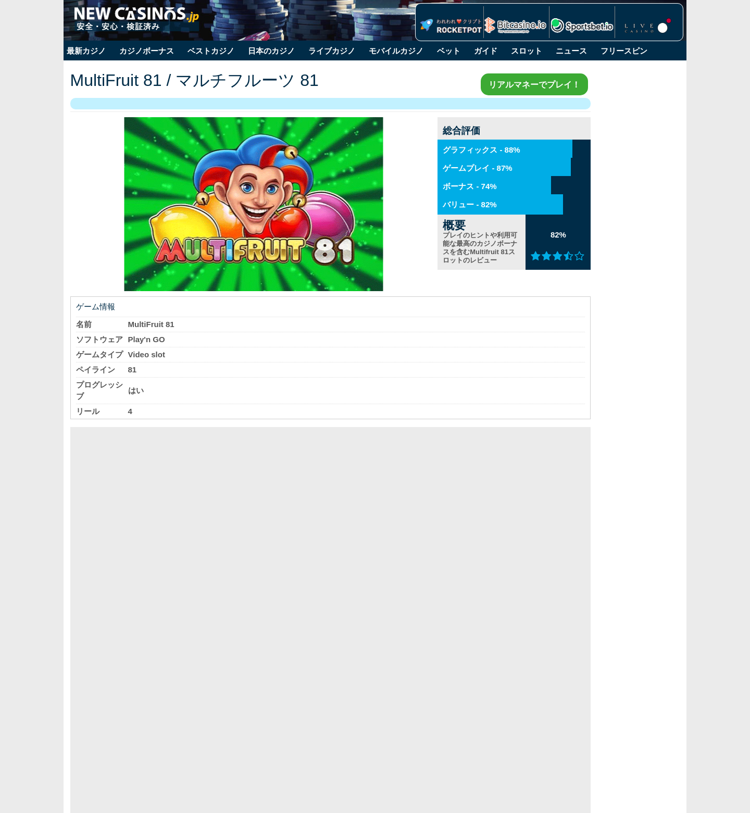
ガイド (485, 50)
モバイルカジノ (396, 50)
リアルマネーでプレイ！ (475, 84)
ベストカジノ (211, 50)
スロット (526, 50)
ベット (448, 50)
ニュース (571, 50)
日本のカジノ (271, 50)
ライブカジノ (331, 50)
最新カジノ (86, 50)
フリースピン (624, 50)
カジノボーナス (146, 50)
